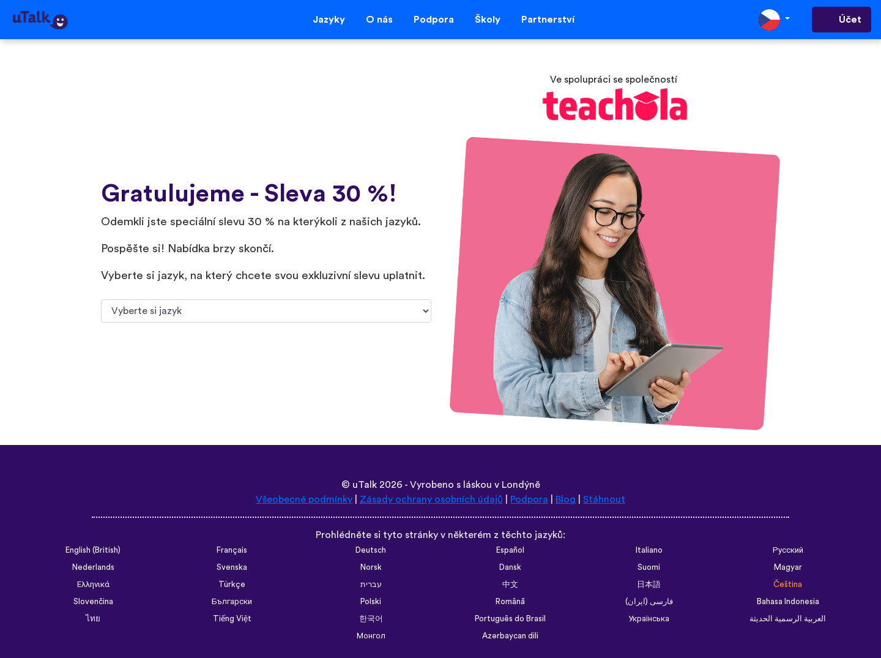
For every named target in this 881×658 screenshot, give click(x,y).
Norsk (371, 567)
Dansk (510, 567)
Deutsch (370, 550)
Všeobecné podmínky (304, 499)
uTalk (364, 485)
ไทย (93, 619)
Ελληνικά (93, 584)
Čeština (787, 584)
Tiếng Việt (232, 619)
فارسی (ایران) (649, 601)
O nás (379, 19)
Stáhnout (604, 499)
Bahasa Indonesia (788, 601)
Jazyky (329, 19)
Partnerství (547, 19)
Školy (487, 19)
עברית (371, 584)
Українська (648, 619)
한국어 (371, 619)
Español (510, 550)
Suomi (649, 567)
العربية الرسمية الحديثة (787, 619)
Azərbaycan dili (510, 636)
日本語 (649, 584)
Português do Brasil (510, 619)
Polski (370, 601)
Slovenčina (93, 601)
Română (510, 601)
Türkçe (231, 584)
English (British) (93, 550)
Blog (566, 499)
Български (232, 601)
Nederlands (93, 567)
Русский (788, 550)
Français (232, 550)
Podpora (434, 19)
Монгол (371, 636)
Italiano (649, 550)
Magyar (788, 567)
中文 (510, 584)
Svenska (232, 567)
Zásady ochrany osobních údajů (431, 499)
